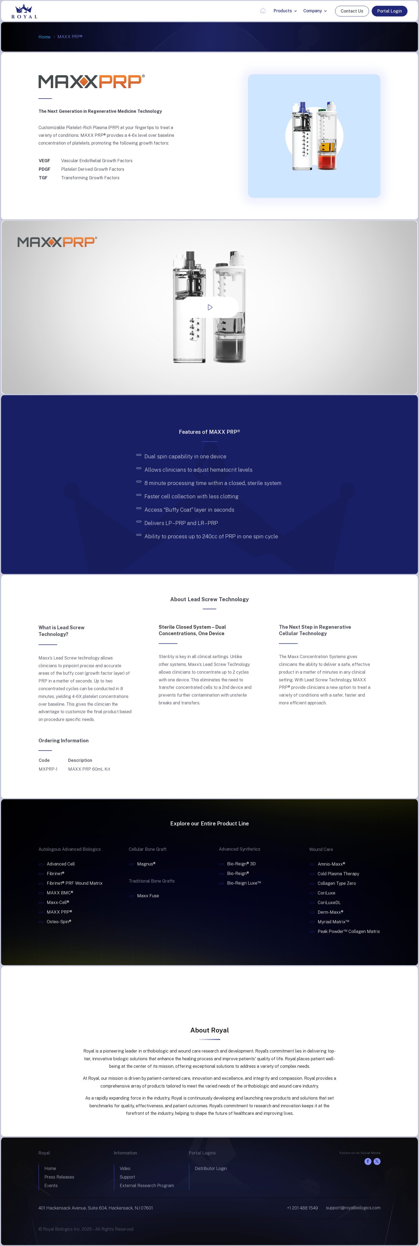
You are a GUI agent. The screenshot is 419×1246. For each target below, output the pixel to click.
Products (283, 10)
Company (312, 10)
